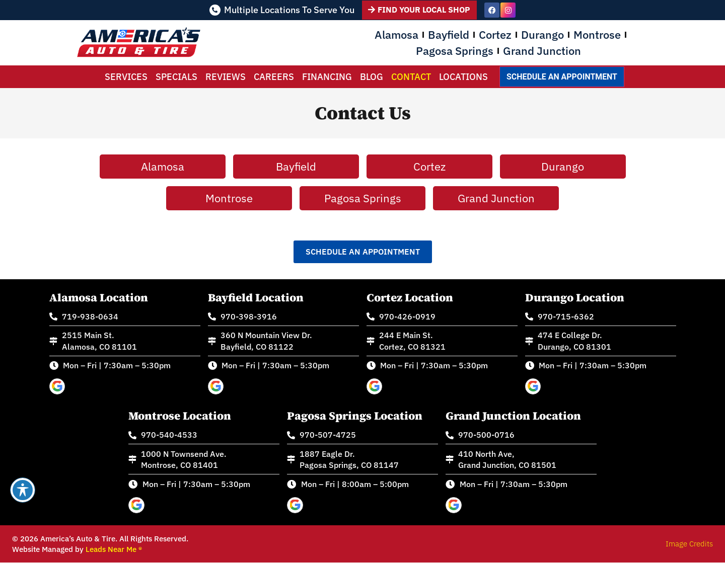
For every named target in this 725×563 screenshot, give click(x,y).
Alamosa (396, 34)
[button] (363, 251)
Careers (274, 77)
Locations (463, 77)
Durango (542, 34)
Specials (176, 77)
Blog (371, 77)
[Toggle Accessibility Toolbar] (23, 490)
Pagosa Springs (454, 50)
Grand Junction (542, 50)
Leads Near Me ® (114, 549)
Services (126, 77)
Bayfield (448, 34)
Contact (411, 77)
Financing (327, 77)
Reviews (225, 77)
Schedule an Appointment (561, 77)
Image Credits (689, 544)
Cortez (495, 34)
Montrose (597, 34)
